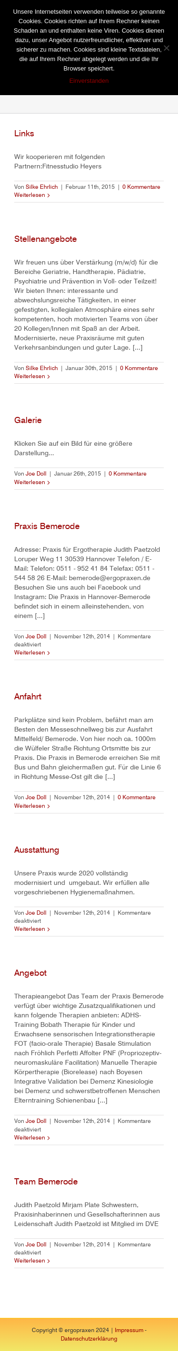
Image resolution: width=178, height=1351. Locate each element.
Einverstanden (89, 80)
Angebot (30, 973)
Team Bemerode (46, 1182)
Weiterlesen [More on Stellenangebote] (29, 377)
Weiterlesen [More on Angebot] (29, 1138)
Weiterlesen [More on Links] (29, 195)
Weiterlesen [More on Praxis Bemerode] (29, 653)
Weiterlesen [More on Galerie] (29, 483)
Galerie (28, 420)
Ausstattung (36, 850)
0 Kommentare (141, 187)
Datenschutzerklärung (89, 1339)
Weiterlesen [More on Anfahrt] (29, 806)
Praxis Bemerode (47, 526)
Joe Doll (36, 474)
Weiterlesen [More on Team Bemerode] (29, 1261)
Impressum (129, 1330)
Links (24, 134)
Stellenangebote (45, 239)
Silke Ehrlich (42, 187)
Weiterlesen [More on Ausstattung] (29, 929)
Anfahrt (27, 697)
